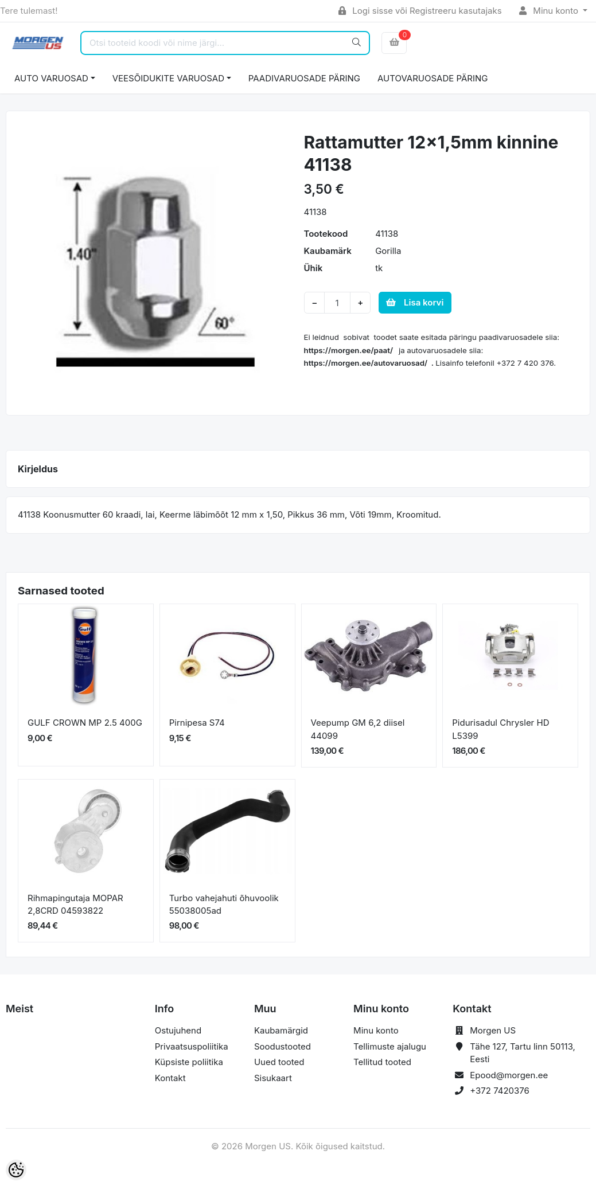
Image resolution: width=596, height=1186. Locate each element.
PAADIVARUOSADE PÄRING (304, 78)
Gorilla (388, 250)
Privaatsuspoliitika (191, 1046)
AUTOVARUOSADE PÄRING (432, 78)
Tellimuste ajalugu (389, 1046)
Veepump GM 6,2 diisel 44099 (358, 729)
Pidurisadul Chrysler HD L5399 (500, 729)
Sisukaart (273, 1078)
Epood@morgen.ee (509, 1075)
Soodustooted (282, 1046)
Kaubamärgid (281, 1030)
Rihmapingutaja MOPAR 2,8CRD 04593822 (75, 905)
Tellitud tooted (382, 1061)
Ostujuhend (178, 1030)
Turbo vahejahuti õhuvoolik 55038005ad (224, 905)
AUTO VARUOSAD (51, 78)
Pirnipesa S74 (197, 722)
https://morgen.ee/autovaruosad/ (366, 362)
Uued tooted (279, 1061)
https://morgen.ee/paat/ (349, 350)
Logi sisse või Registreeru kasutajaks (420, 10)
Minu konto (550, 10)
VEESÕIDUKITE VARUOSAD (168, 78)
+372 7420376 (499, 1090)
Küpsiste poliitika (189, 1061)
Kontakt (170, 1078)
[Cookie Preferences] (16, 1170)
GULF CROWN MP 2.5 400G (85, 722)
